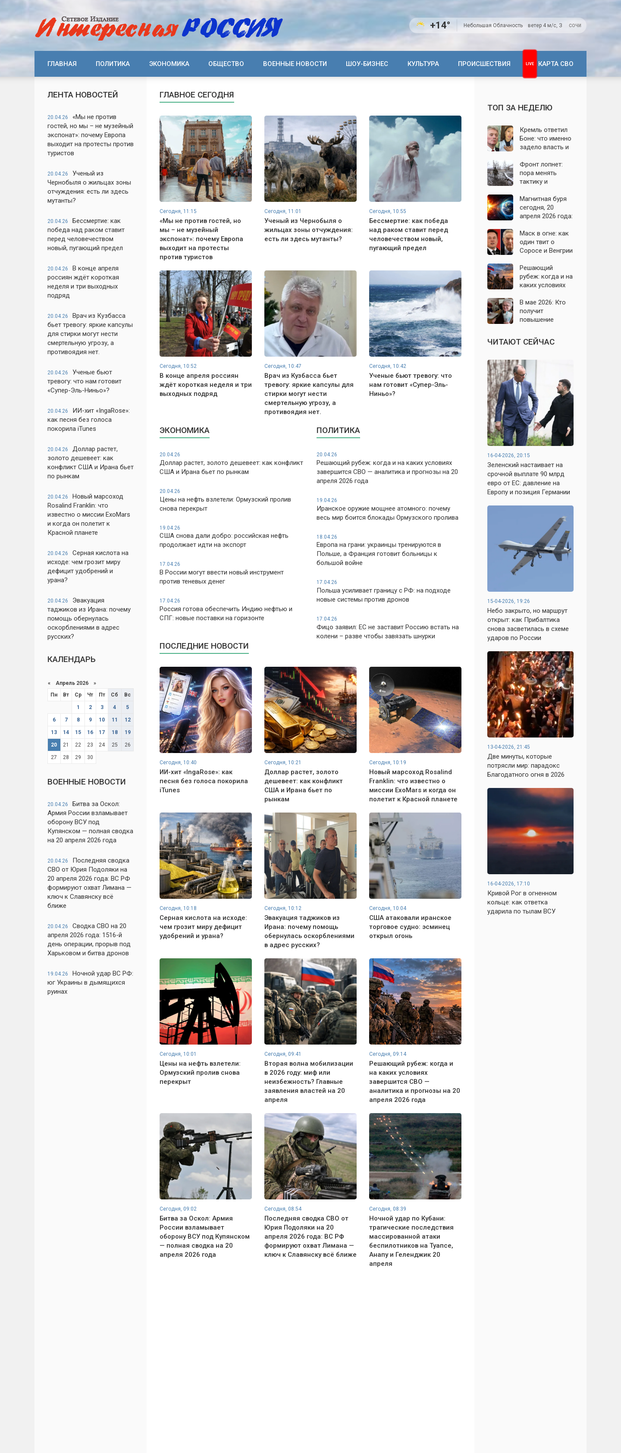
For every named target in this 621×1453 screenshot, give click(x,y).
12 (128, 720)
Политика (113, 64)
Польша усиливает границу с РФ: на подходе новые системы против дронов (389, 591)
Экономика (169, 64)
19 (128, 732)
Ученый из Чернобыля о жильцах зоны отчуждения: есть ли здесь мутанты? (89, 186)
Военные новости (295, 64)
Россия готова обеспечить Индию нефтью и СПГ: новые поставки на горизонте (232, 609)
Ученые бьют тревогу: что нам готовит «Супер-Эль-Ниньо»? (84, 381)
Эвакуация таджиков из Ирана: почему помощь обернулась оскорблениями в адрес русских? (89, 618)
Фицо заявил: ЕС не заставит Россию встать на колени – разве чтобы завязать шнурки (389, 627)
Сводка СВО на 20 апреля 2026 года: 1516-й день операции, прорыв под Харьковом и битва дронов (89, 939)
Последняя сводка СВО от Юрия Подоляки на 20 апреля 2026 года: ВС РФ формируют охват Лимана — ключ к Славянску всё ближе (89, 883)
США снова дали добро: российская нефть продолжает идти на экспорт (232, 536)
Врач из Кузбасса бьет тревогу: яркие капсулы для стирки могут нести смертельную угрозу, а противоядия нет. (90, 334)
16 (90, 732)
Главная (62, 64)
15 (78, 732)
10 (102, 720)
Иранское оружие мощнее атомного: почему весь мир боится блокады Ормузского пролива (389, 509)
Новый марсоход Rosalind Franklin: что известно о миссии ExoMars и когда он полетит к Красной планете (88, 515)
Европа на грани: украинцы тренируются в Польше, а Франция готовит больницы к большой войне (389, 550)
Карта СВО (556, 64)
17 (102, 732)
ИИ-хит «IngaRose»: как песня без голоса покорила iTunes (88, 420)
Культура (423, 64)
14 (66, 732)
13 (54, 732)
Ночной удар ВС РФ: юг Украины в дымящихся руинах (90, 982)
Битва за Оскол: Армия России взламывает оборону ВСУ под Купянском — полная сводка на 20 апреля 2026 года (90, 822)
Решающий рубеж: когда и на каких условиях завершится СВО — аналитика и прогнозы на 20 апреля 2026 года (389, 468)
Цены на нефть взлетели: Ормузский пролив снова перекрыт (232, 500)
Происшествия (484, 64)
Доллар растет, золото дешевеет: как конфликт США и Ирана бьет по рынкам (90, 462)
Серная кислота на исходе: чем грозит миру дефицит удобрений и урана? (88, 566)
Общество (226, 64)
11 (115, 720)
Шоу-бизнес (367, 64)
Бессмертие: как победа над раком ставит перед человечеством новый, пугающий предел (86, 234)
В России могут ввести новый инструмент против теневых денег (232, 573)
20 (54, 745)
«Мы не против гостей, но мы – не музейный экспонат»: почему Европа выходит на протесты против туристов (90, 135)
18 (115, 732)
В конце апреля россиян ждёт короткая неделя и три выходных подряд (83, 281)
